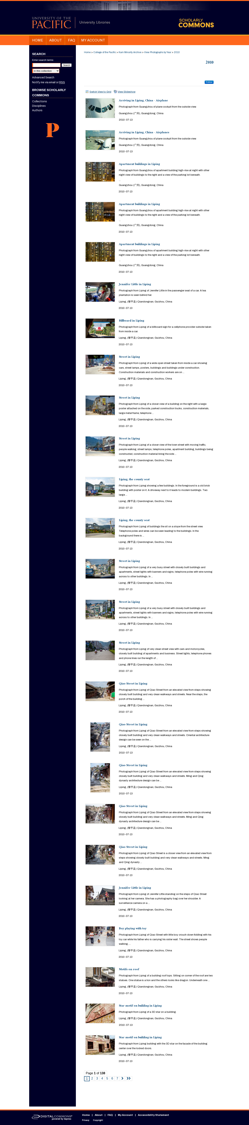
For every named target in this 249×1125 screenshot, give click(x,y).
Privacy (85, 1120)
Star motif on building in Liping (140, 1006)
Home (87, 52)
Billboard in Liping (131, 321)
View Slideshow (126, 91)
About (99, 1115)
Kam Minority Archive (130, 52)
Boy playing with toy (132, 929)
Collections (39, 101)
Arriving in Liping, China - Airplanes (144, 133)
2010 (177, 52)
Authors (37, 110)
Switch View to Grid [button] (100, 91)
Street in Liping (129, 357)
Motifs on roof (129, 970)
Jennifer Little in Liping (135, 285)
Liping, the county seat (134, 480)
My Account (125, 1115)
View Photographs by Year (157, 52)
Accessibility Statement (153, 1115)
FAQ (110, 1115)
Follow (209, 82)
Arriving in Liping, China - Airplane (143, 101)
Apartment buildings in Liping (139, 164)
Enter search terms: (43, 60)
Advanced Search (43, 77)
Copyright (98, 1120)
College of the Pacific (104, 52)
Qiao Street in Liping (133, 684)
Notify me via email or (48, 82)
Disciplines (39, 105)
